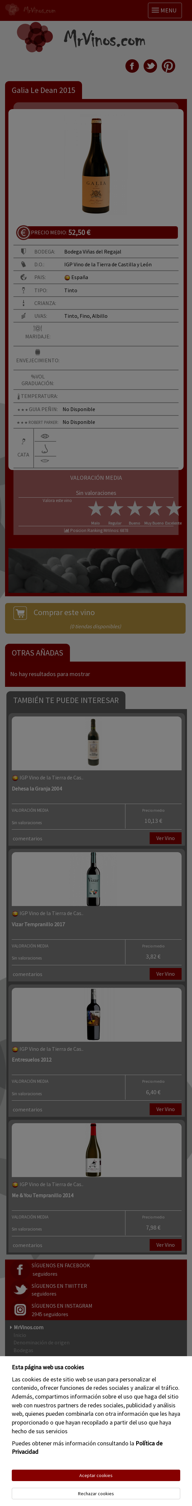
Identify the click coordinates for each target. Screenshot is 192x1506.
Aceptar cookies (96, 1475)
